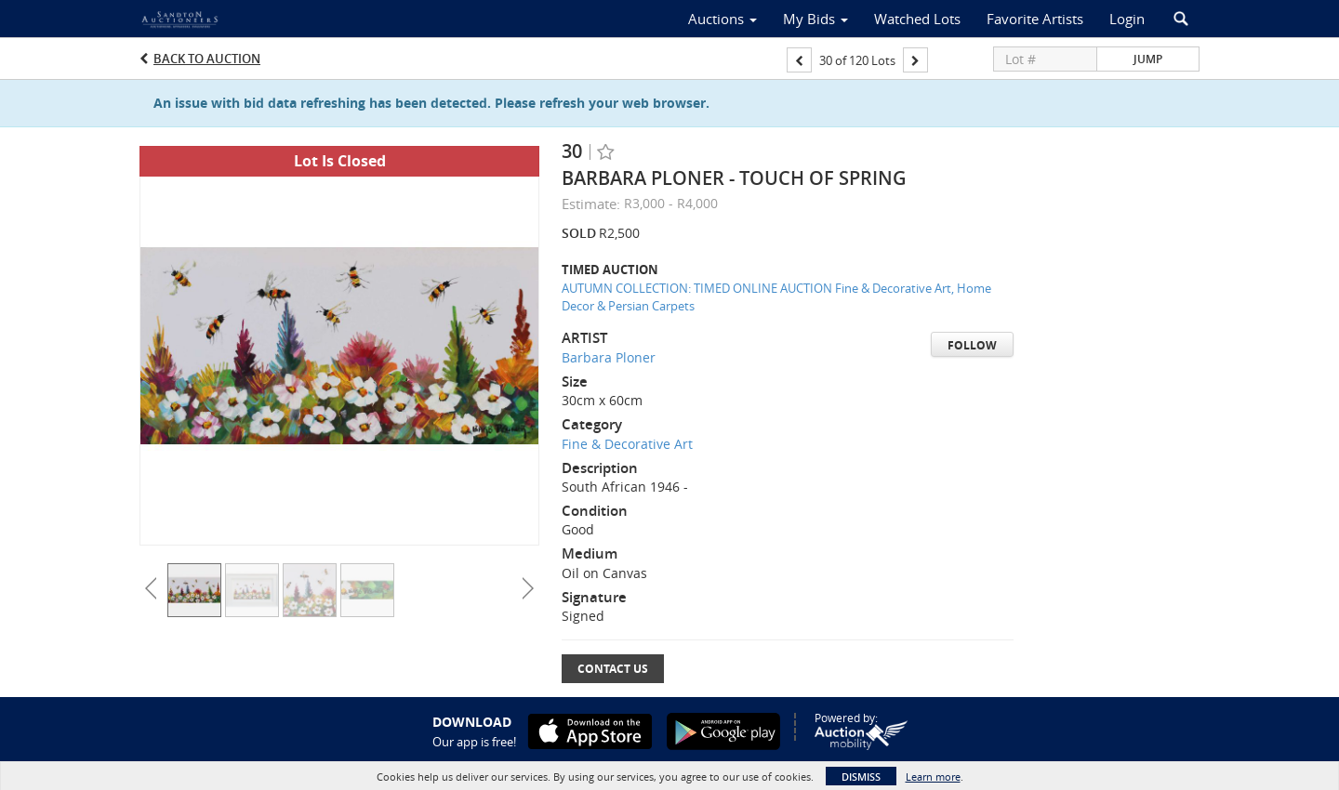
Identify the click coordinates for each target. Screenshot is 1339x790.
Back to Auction (206, 58)
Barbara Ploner (609, 357)
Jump (1148, 59)
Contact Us (612, 669)
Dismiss (861, 776)
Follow (972, 345)
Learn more (933, 776)
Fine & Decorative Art (627, 444)
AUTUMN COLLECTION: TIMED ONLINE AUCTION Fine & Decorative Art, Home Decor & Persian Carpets (776, 297)
